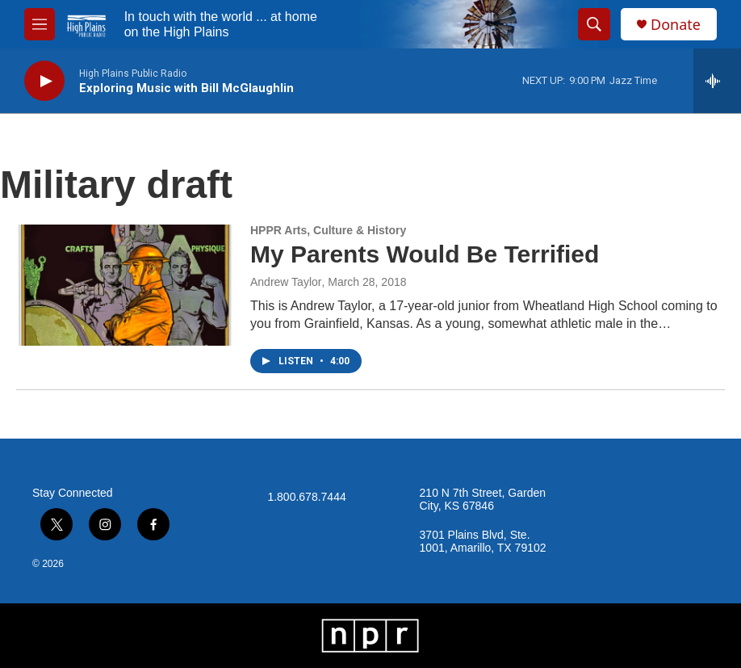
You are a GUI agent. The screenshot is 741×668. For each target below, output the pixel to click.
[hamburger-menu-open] (39, 24)
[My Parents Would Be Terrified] (125, 285)
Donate (676, 24)
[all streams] (717, 80)
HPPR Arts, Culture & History (328, 230)
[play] (44, 81)
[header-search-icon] (594, 24)
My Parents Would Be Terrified (424, 254)
